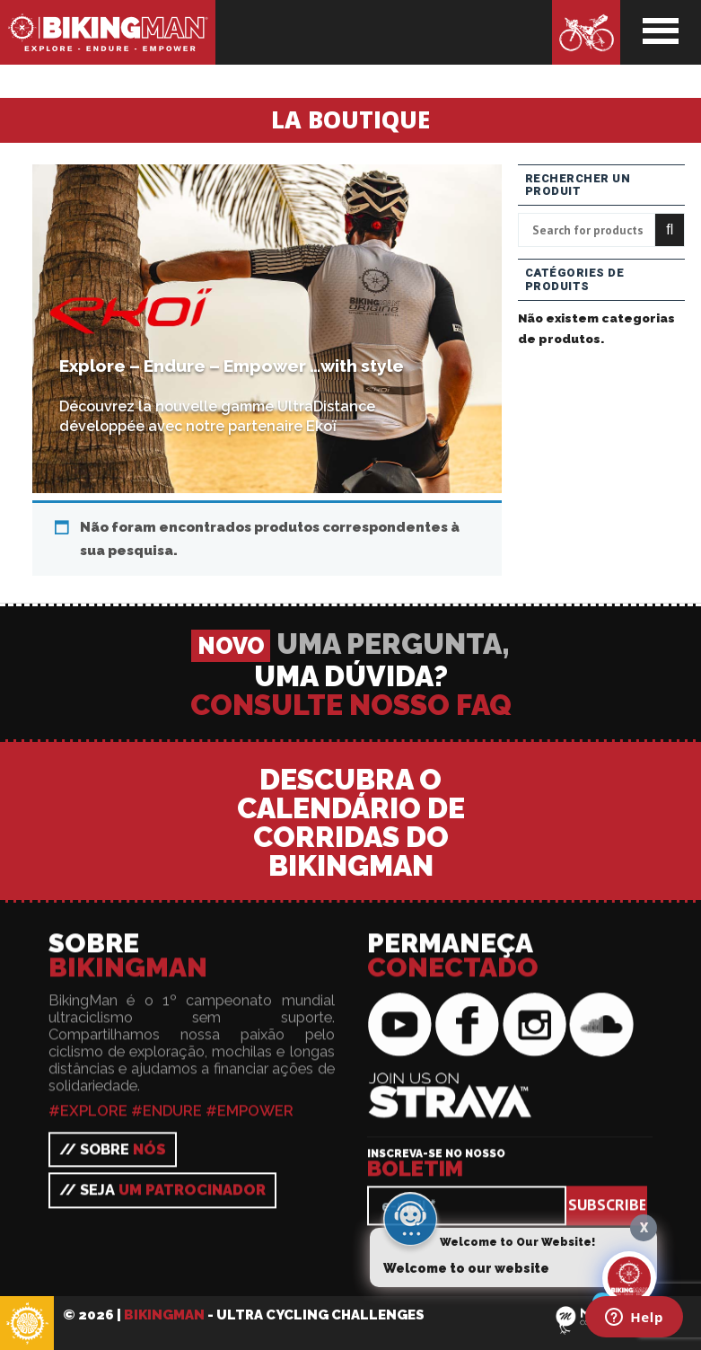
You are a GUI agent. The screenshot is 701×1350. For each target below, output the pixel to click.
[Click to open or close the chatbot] (629, 1278)
